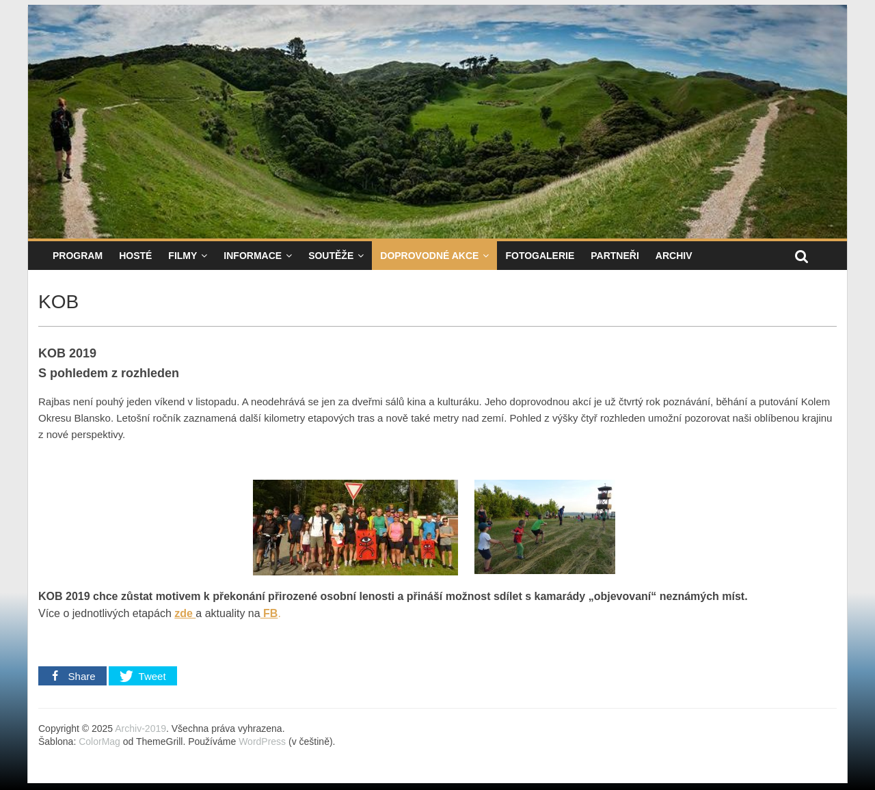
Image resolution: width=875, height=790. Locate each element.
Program (78, 255)
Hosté (135, 255)
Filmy (182, 255)
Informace (253, 255)
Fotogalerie (539, 255)
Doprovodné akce (429, 255)
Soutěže (330, 255)
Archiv (674, 255)
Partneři (615, 255)
